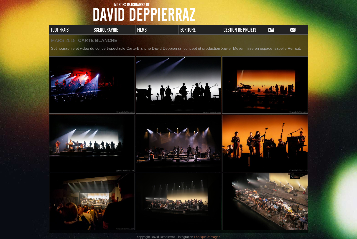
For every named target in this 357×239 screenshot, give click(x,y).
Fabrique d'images (207, 237)
